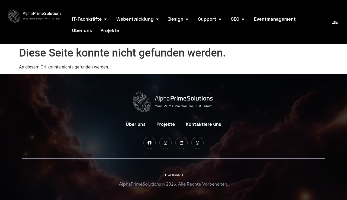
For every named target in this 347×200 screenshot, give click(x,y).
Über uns (136, 124)
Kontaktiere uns (203, 124)
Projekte (165, 124)
